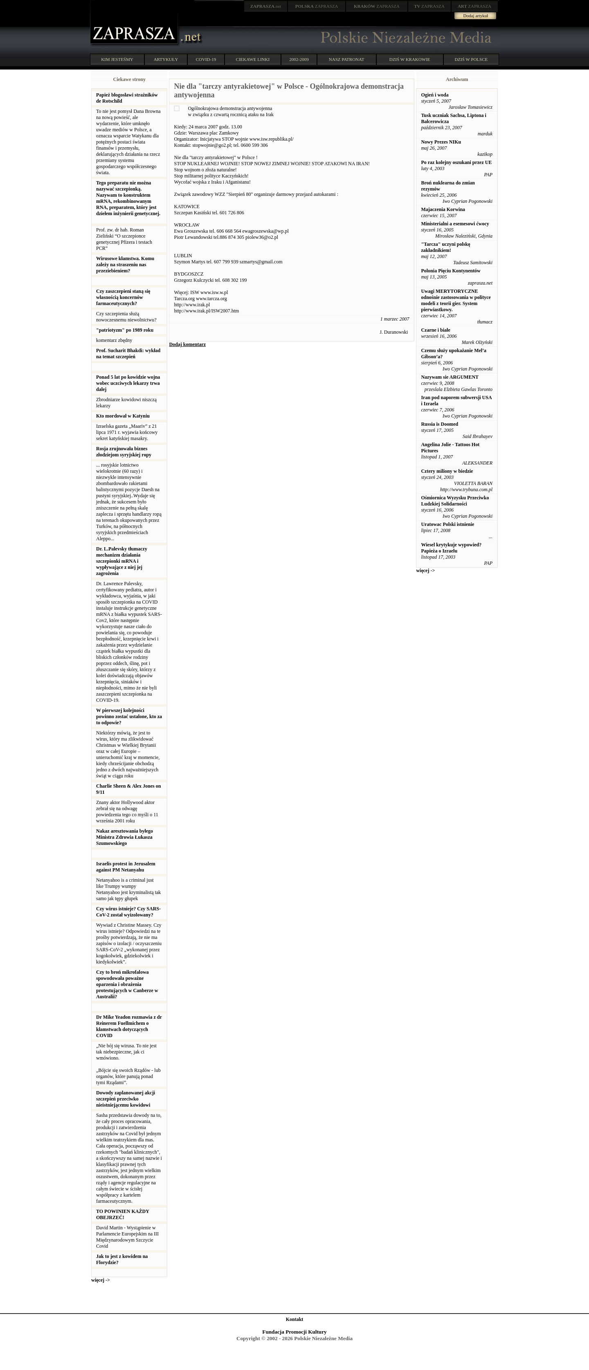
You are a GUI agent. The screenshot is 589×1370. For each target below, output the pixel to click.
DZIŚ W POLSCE (471, 59)
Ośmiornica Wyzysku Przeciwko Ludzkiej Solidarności (455, 501)
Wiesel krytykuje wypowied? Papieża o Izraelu (451, 548)
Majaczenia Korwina (443, 209)
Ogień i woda (434, 95)
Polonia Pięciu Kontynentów (450, 271)
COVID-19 (206, 59)
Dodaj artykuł (475, 15)
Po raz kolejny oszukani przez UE (456, 162)
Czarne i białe (435, 330)
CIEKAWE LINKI (253, 59)
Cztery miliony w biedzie (447, 471)
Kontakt (294, 1319)
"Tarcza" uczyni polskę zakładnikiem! (445, 247)
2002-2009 (299, 59)
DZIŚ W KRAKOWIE (409, 59)
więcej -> (100, 1280)
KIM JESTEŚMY (117, 59)
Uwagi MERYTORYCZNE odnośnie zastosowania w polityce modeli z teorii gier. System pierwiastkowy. (455, 300)
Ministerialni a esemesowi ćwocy (455, 224)
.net (265, 6)
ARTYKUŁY (166, 59)
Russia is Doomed (439, 424)
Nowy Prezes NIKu (441, 142)
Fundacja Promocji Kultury (294, 1332)
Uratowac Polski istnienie (447, 524)
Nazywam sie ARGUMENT (450, 377)
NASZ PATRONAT (346, 59)
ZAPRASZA (316, 6)
